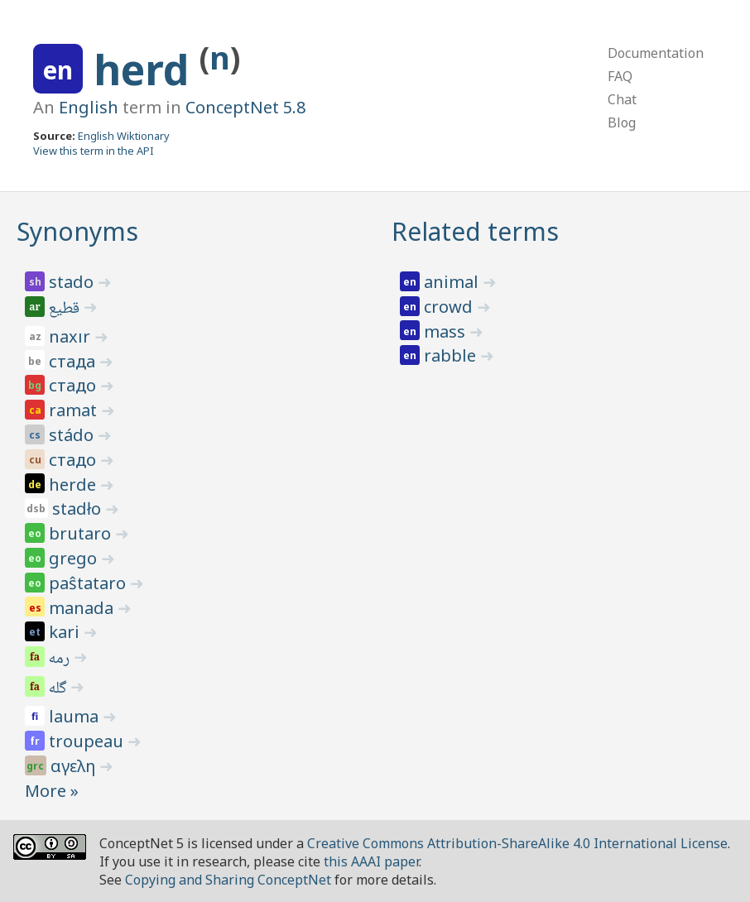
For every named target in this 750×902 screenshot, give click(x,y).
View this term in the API (93, 150)
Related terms (475, 231)
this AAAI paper (371, 861)
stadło (78, 508)
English (88, 107)
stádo (73, 435)
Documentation (656, 53)
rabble (452, 355)
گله (59, 689)
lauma (76, 716)
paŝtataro (89, 583)
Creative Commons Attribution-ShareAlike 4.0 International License (517, 843)
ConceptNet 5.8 (245, 107)
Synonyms (77, 231)
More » (52, 791)
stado (73, 282)
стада (74, 361)
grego (75, 558)
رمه (60, 659)
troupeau (88, 741)
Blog (622, 122)
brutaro (82, 533)
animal (453, 282)
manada (83, 608)
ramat (75, 410)
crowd (450, 306)
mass (446, 331)
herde (74, 484)
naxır (71, 336)
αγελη (74, 766)
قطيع (65, 309)
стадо (74, 385)
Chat (622, 99)
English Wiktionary (124, 135)
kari (66, 632)
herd (147, 69)
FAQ (620, 76)
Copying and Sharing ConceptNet (228, 880)
